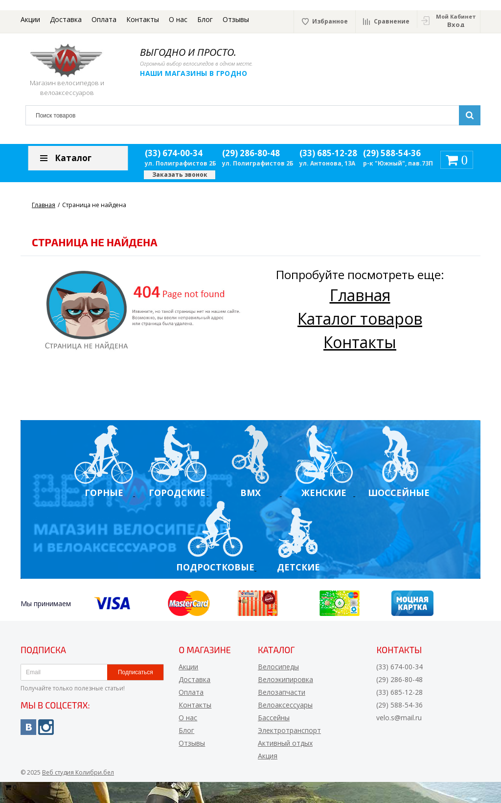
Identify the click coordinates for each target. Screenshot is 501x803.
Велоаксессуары (285, 704)
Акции (30, 19)
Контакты (142, 19)
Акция (267, 755)
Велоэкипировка (285, 679)
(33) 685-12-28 (328, 153)
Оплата (103, 19)
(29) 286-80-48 (251, 153)
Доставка (66, 19)
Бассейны (274, 717)
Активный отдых (285, 743)
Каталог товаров (359, 318)
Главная (360, 295)
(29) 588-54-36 (392, 153)
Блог (205, 19)
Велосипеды (278, 666)
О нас (178, 19)
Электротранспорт (289, 730)
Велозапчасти (281, 692)
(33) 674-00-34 (174, 153)
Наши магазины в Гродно (194, 73)
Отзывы (236, 19)
